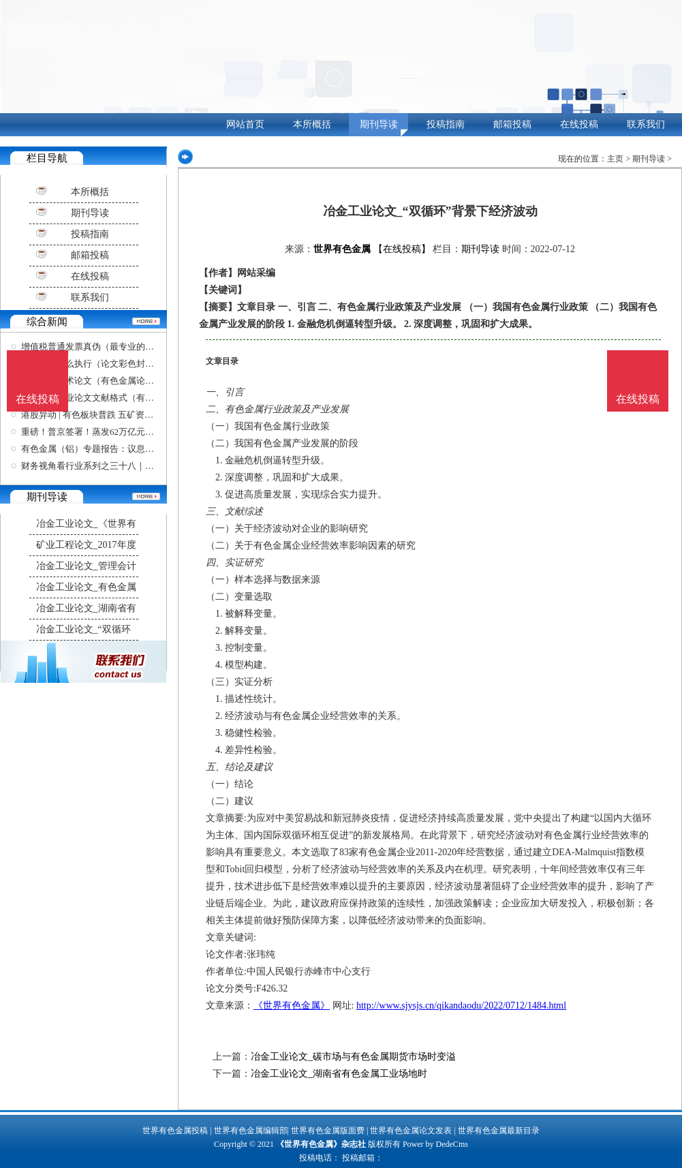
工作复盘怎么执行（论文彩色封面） (92, 363)
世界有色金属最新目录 (499, 1130)
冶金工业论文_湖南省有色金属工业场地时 (339, 1074)
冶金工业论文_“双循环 (83, 629)
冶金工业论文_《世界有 (86, 524)
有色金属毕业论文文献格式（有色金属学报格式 (114, 398)
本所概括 (312, 124)
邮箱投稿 (512, 124)
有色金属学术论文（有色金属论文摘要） (101, 380)
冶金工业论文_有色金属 (86, 587)
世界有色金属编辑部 (251, 1130)
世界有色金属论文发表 (411, 1130)
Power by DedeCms (435, 1144)
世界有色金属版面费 (328, 1130)
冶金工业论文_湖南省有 (86, 608)
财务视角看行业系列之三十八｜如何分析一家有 (114, 466)
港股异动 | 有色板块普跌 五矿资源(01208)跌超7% (116, 415)
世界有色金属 (342, 249)
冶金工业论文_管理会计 (86, 566)
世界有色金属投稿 (175, 1130)
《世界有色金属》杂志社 (321, 1144)
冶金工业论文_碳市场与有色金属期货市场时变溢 (353, 1056)
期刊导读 (379, 124)
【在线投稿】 (402, 249)
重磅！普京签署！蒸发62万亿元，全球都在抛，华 (118, 432)
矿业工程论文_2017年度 (86, 545)
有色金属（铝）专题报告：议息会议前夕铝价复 (114, 449)
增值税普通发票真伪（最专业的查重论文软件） (114, 346)
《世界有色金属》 (291, 1005)
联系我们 (646, 124)
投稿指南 (446, 124)
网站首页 (245, 124)
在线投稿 (579, 124)
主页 (615, 159)
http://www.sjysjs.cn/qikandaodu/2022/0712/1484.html (461, 1005)
